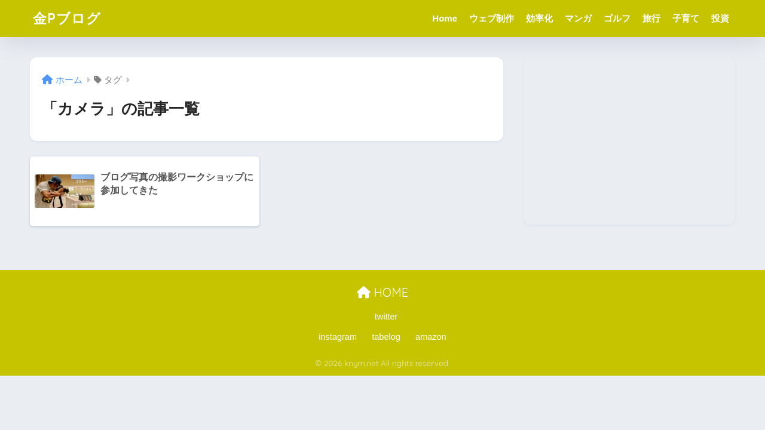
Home (444, 18)
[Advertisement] (629, 141)
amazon (430, 337)
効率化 (539, 18)
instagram (338, 337)
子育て (685, 18)
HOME (382, 292)
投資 (720, 18)
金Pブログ (67, 18)
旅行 (651, 18)
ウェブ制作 (491, 18)
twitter (386, 316)
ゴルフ (617, 18)
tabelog (386, 337)
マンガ (578, 18)
